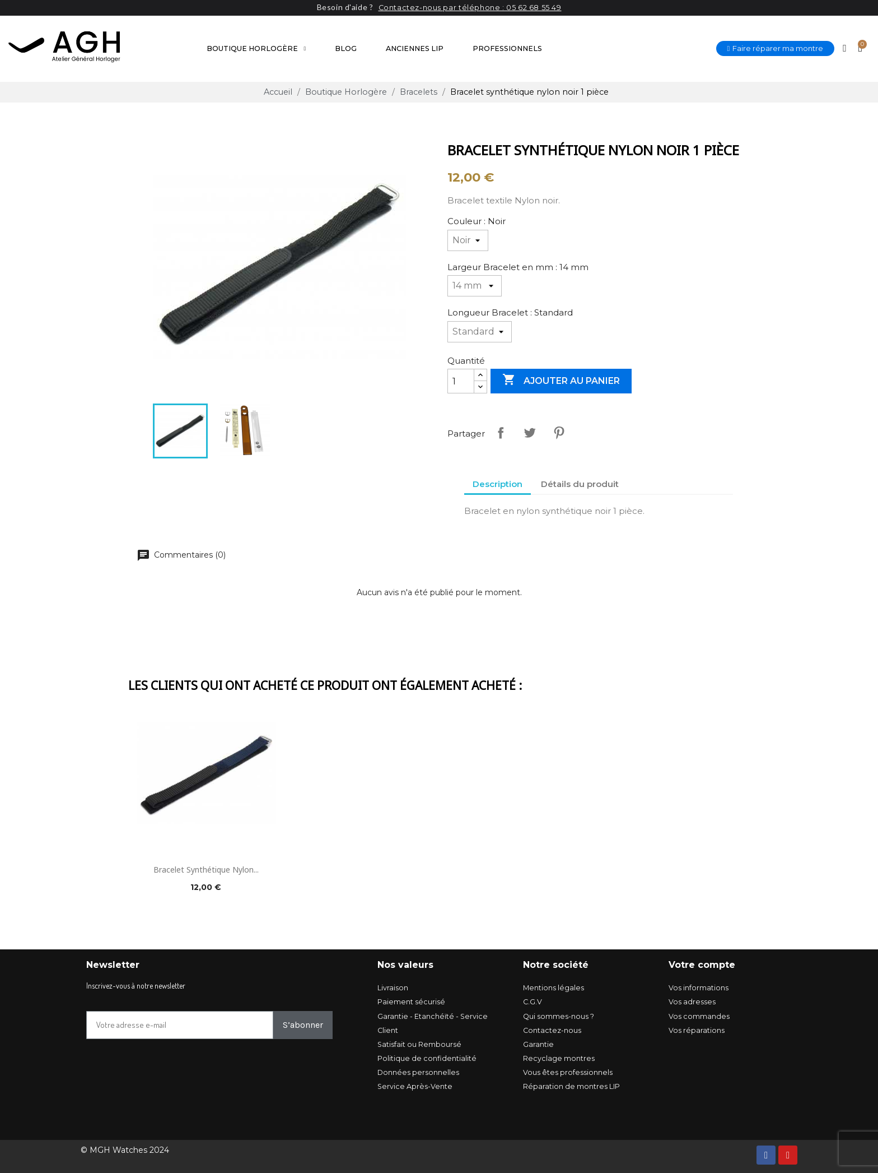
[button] (775, 48)
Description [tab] (497, 484)
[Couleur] (467, 240)
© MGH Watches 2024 (125, 1150)
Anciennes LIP (414, 48)
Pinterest (559, 432)
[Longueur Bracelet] (479, 331)
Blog (346, 48)
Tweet (530, 432)
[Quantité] (460, 381)
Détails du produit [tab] (580, 484)
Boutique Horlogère (256, 48)
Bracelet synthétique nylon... (206, 869)
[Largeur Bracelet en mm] (474, 285)
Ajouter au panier (561, 380)
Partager (500, 432)
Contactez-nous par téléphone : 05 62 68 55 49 (470, 7)
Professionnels (507, 48)
